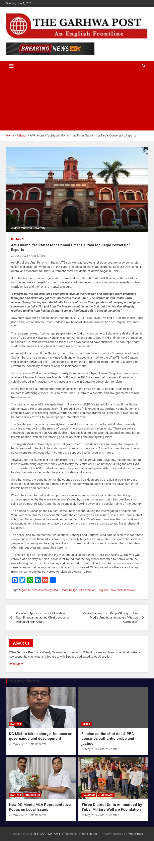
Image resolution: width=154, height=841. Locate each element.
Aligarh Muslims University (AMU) (39, 590)
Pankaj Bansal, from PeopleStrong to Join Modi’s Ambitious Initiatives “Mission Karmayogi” (110, 618)
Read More (16, 664)
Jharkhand (32, 795)
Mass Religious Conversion (78, 590)
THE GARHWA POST (46, 834)
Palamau (89, 795)
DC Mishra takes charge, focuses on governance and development (40, 736)
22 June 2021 (19, 255)
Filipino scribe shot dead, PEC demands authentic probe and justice (107, 738)
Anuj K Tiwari (39, 255)
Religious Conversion (110, 590)
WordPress (135, 834)
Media (86, 724)
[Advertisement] (77, 100)
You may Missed (24, 681)
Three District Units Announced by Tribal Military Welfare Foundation (111, 807)
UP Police (130, 590)
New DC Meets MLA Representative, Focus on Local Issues (40, 807)
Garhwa (15, 724)
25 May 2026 (89, 815)
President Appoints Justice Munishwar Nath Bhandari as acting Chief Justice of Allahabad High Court (42, 618)
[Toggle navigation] (11, 65)
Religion (17, 239)
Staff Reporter (37, 744)
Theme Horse (88, 834)
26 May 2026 (17, 744)
